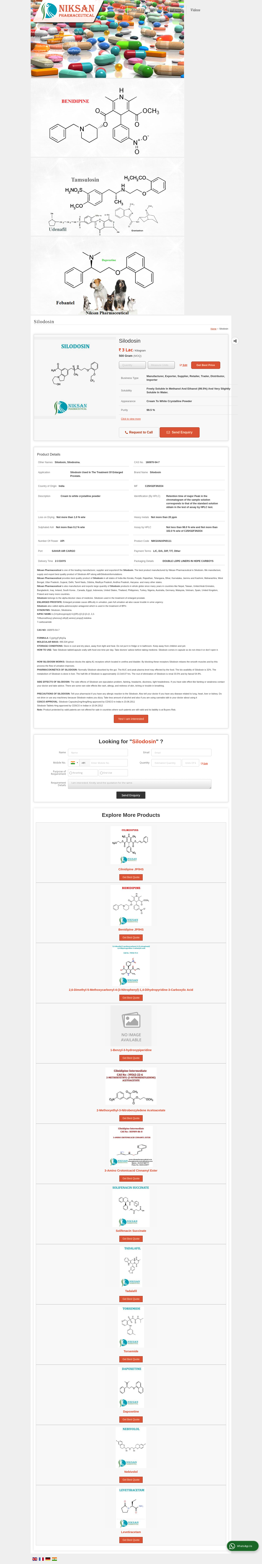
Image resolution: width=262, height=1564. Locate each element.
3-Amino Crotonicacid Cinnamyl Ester (131, 1170)
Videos (195, 10)
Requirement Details (58, 784)
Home (119, 10)
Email (146, 752)
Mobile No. (59, 762)
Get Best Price (205, 365)
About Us (138, 10)
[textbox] (161, 365)
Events (178, 10)
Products (158, 10)
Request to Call (139, 432)
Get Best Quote (131, 877)
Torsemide (131, 1351)
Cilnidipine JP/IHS (130, 869)
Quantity (144, 762)
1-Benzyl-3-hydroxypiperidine (131, 1050)
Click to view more (131, 418)
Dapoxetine (131, 1411)
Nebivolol (131, 1471)
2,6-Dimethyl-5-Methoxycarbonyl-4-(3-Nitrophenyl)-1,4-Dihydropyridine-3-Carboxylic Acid (131, 989)
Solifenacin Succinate (131, 1230)
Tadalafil (131, 1291)
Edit (183, 365)
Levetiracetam (131, 1532)
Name (62, 752)
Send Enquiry (179, 432)
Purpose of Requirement (58, 772)
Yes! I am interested (131, 719)
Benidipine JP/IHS (130, 929)
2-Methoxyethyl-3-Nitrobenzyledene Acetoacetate (131, 1110)
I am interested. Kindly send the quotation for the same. (139, 784)
